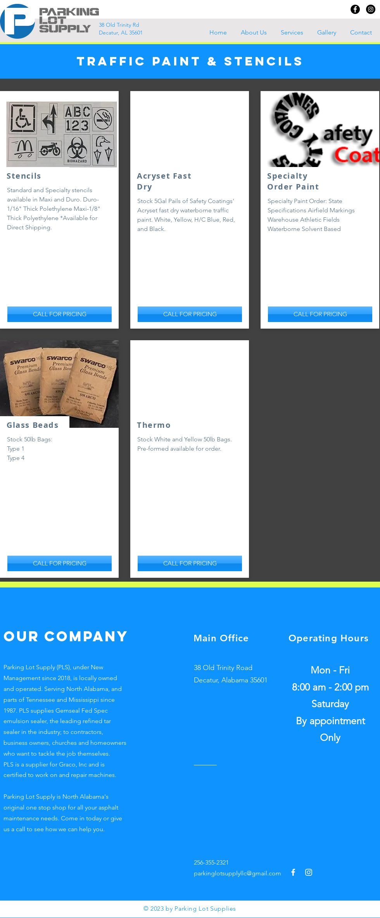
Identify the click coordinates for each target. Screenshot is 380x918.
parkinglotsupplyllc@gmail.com (237, 873)
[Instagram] (370, 9)
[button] (293, 32)
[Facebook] (355, 9)
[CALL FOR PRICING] (59, 314)
